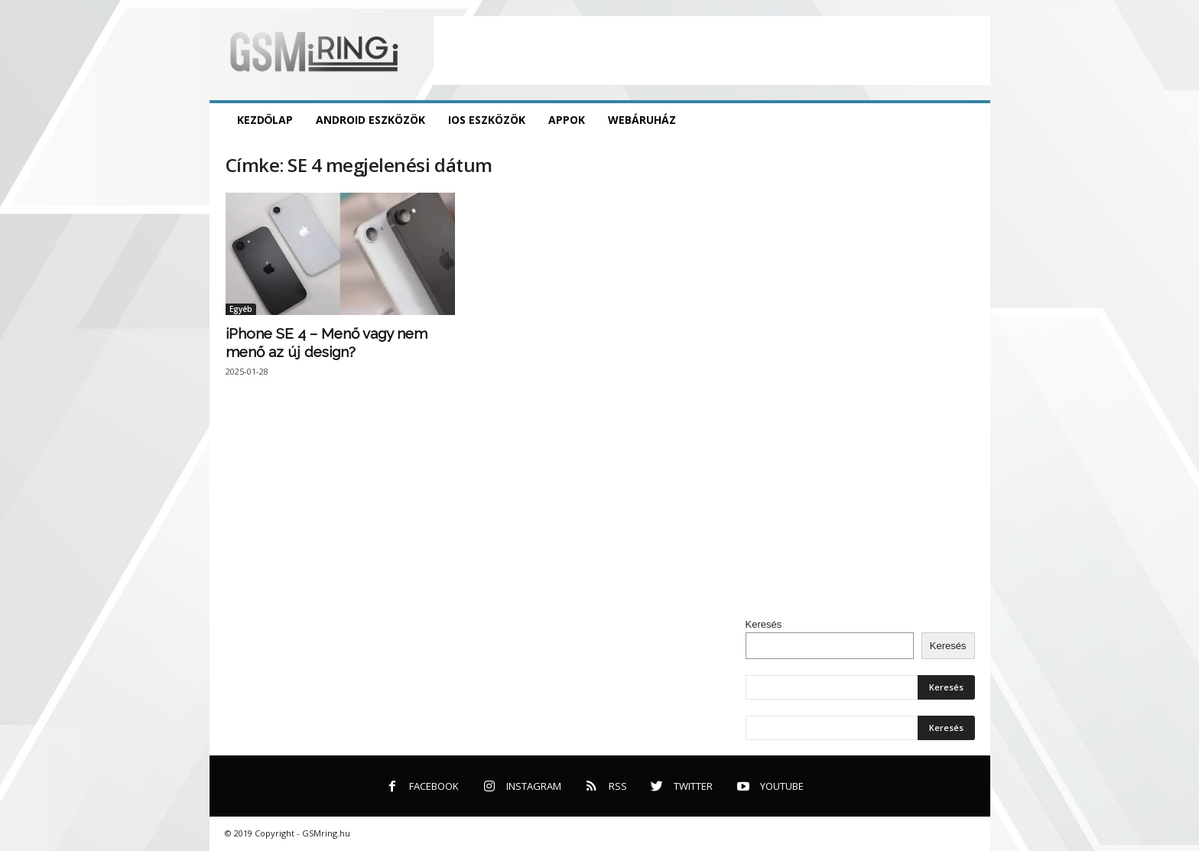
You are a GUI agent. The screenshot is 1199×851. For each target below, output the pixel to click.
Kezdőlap (265, 119)
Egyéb (240, 309)
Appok (566, 119)
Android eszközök (370, 119)
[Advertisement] (712, 50)
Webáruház (642, 119)
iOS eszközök (486, 119)
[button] (967, 120)
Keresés (764, 624)
